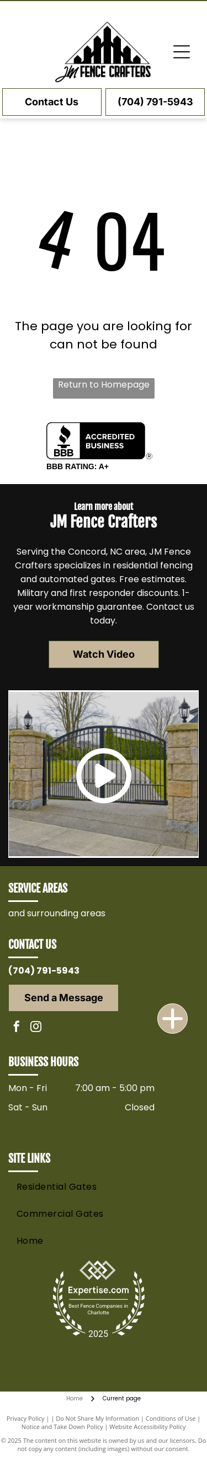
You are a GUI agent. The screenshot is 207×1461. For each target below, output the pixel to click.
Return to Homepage (104, 384)
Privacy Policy (26, 1418)
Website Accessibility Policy (147, 1426)
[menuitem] (101, 1186)
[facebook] (16, 1028)
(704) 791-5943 (43, 970)
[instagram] (36, 1028)
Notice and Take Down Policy (62, 1426)
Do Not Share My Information (97, 1418)
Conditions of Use (171, 1418)
